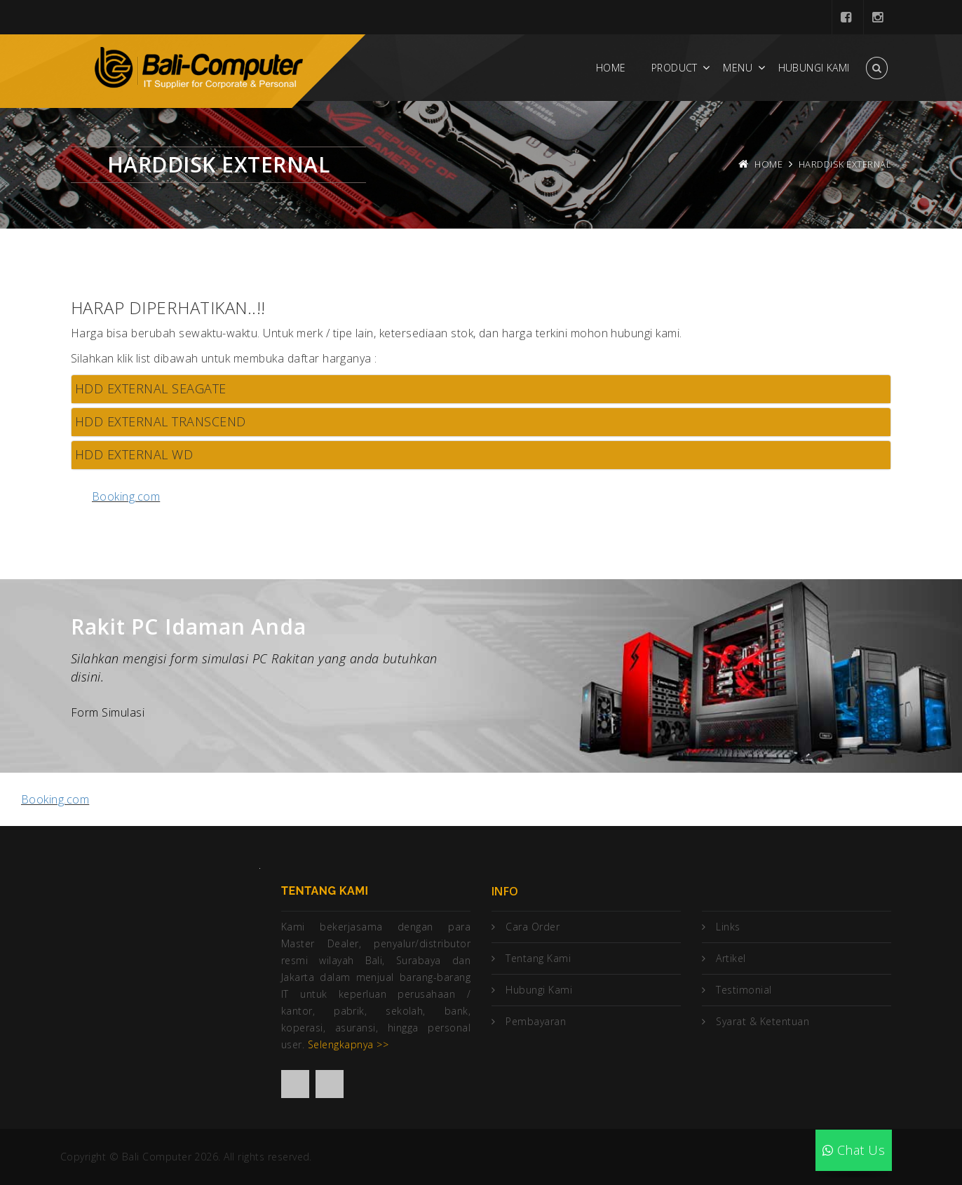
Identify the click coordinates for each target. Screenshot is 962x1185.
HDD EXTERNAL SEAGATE (150, 388)
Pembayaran (536, 1021)
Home (611, 67)
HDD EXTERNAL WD (134, 454)
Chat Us (853, 1150)
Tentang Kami (538, 958)
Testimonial (743, 989)
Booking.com (126, 496)
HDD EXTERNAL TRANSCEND (160, 421)
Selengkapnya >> (348, 1044)
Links (728, 926)
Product (674, 67)
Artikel (730, 958)
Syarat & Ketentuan (762, 1021)
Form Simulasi (107, 712)
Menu (737, 67)
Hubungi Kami (814, 67)
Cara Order (533, 926)
